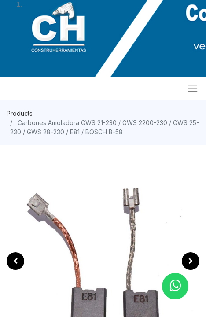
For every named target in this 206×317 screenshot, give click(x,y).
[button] (15, 261)
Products (20, 113)
